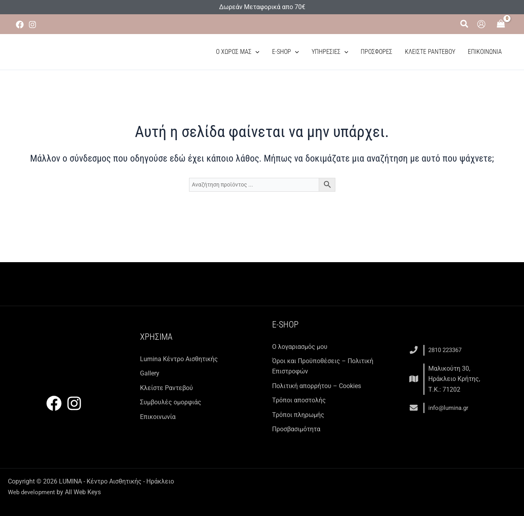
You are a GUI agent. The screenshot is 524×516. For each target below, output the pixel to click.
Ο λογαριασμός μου (299, 346)
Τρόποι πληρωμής (298, 415)
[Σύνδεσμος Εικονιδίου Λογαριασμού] (481, 24)
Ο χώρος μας (237, 52)
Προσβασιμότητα (296, 429)
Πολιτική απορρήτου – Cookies (316, 386)
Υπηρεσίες (330, 52)
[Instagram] (32, 25)
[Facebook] (20, 25)
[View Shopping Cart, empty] (501, 24)
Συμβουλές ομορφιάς (170, 402)
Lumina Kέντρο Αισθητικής (179, 359)
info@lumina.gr (449, 407)
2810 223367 (446, 350)
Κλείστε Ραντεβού (430, 51)
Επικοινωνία (485, 51)
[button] (464, 24)
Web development (33, 492)
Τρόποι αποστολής (299, 400)
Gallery (149, 373)
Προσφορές (376, 51)
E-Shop (285, 52)
